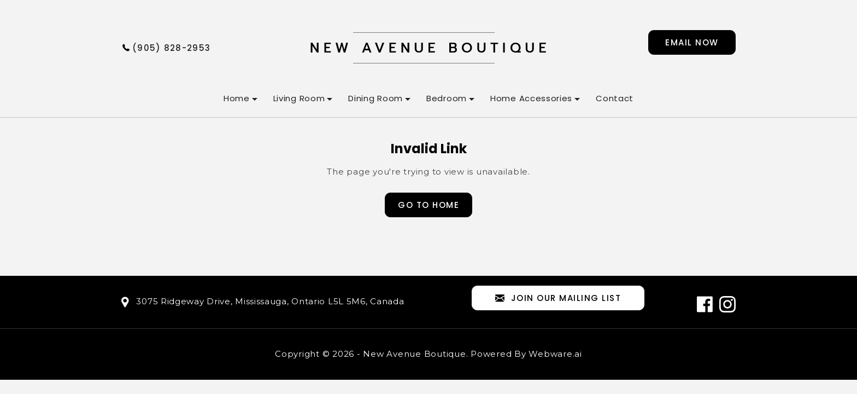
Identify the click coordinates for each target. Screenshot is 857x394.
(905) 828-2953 (171, 48)
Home (237, 98)
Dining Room (375, 98)
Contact (614, 98)
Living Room (299, 98)
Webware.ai (555, 354)
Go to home (428, 205)
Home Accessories (531, 98)
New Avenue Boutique (414, 354)
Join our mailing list (558, 298)
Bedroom (446, 98)
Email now (692, 42)
